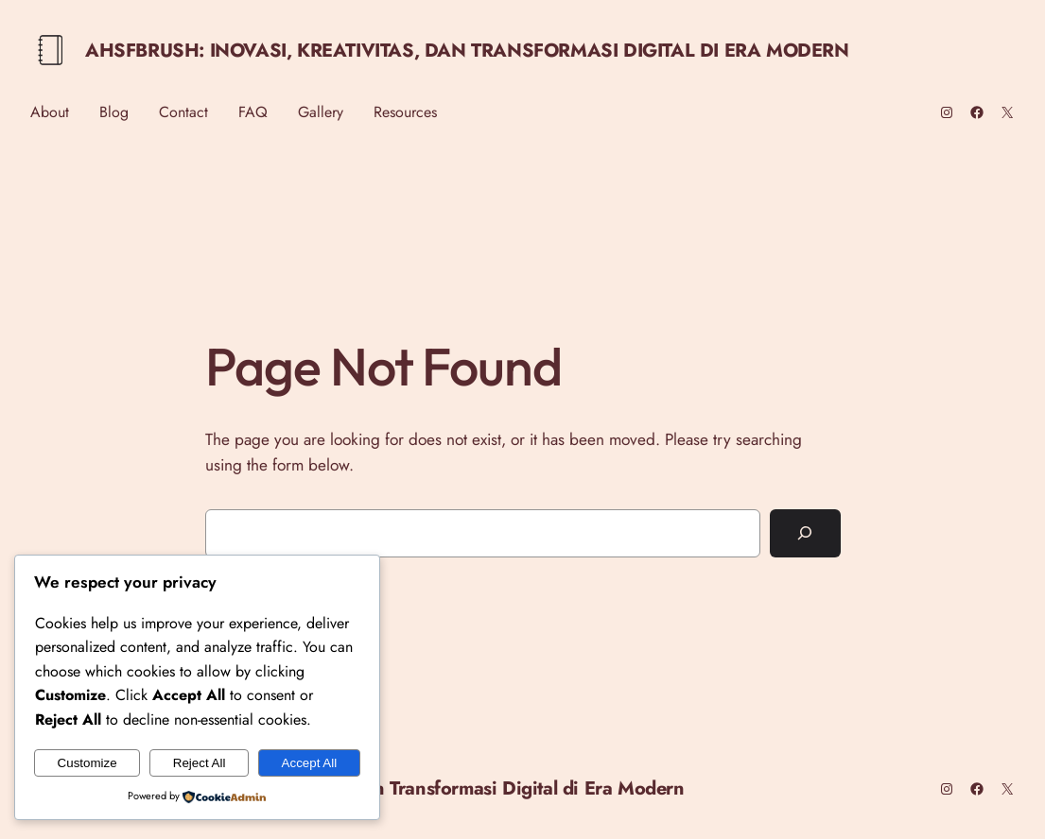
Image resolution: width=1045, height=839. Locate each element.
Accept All (310, 763)
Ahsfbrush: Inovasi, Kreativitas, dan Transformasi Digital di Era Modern (467, 50)
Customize (87, 763)
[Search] (805, 533)
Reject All (199, 763)
